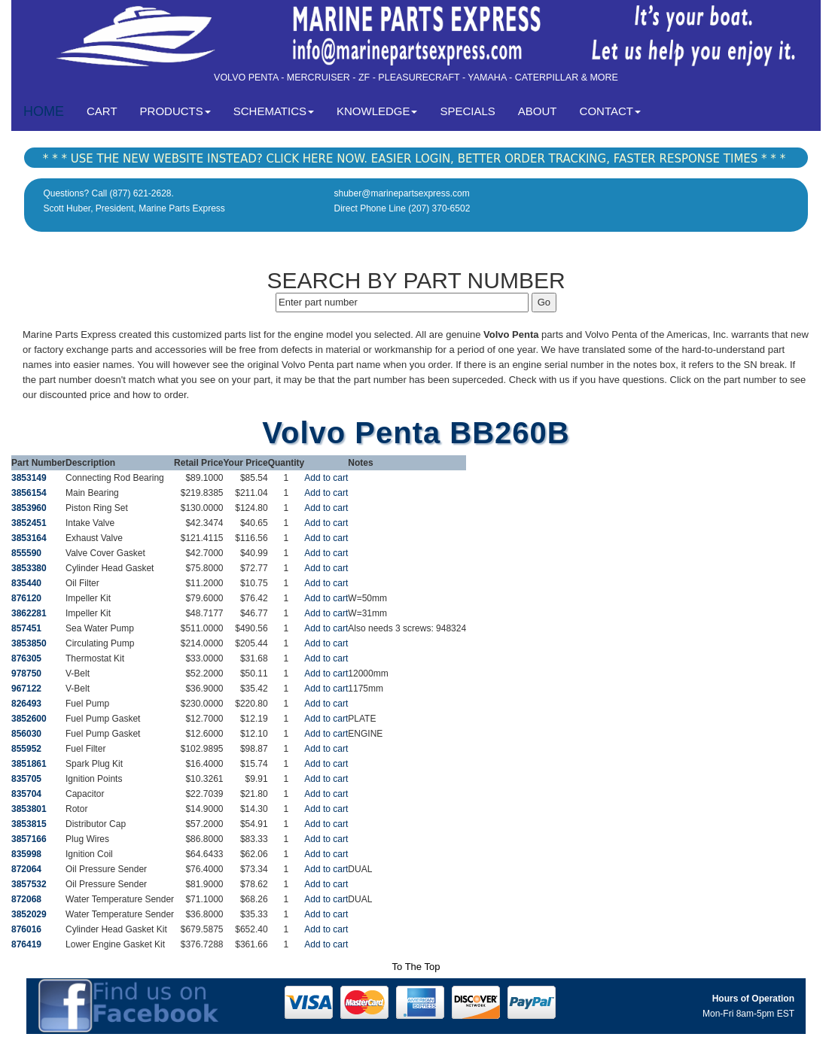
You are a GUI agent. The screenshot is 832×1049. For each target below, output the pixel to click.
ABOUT (537, 111)
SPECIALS (467, 111)
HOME (43, 111)
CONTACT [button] (610, 111)
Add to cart (326, 478)
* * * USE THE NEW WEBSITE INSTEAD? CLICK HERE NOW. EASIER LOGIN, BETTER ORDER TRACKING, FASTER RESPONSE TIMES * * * (414, 159)
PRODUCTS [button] (175, 111)
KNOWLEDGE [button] (377, 111)
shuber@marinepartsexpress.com (402, 193)
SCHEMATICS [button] (273, 111)
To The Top (416, 966)
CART (108, 110)
